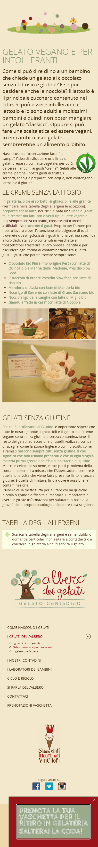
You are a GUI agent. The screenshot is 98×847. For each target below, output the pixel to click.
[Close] (94, 800)
